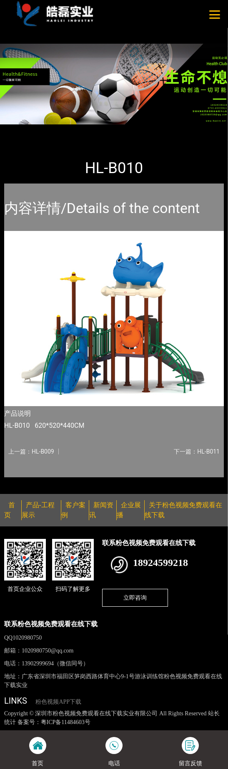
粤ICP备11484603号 (65, 722)
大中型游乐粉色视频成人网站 (117, 130)
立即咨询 (135, 597)
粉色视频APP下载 (58, 702)
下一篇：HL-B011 (197, 451)
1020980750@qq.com (48, 650)
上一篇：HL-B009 (31, 451)
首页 (18, 130)
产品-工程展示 (51, 130)
